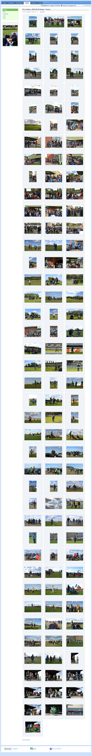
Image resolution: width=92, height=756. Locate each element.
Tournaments (19, 3)
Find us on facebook (55, 748)
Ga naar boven (26, 740)
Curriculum (5, 14)
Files (4, 12)
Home (4, 3)
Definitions (11, 3)
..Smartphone (15, 748)
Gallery (5, 9)
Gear (4, 18)
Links (4, 16)
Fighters (27, 3)
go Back (42, 12)
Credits (40, 3)
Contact (34, 3)
